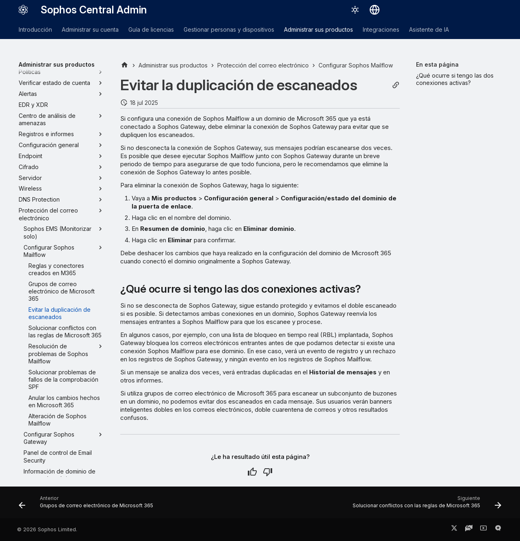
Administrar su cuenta (90, 29)
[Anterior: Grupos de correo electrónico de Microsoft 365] (87, 505)
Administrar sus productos (318, 29)
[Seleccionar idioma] (374, 10)
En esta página (437, 64)
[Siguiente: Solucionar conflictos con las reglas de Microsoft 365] (425, 505)
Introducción (35, 29)
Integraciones (381, 29)
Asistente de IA (429, 29)
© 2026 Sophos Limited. (47, 529)
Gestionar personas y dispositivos (229, 29)
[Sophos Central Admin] (23, 10)
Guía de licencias (151, 29)
